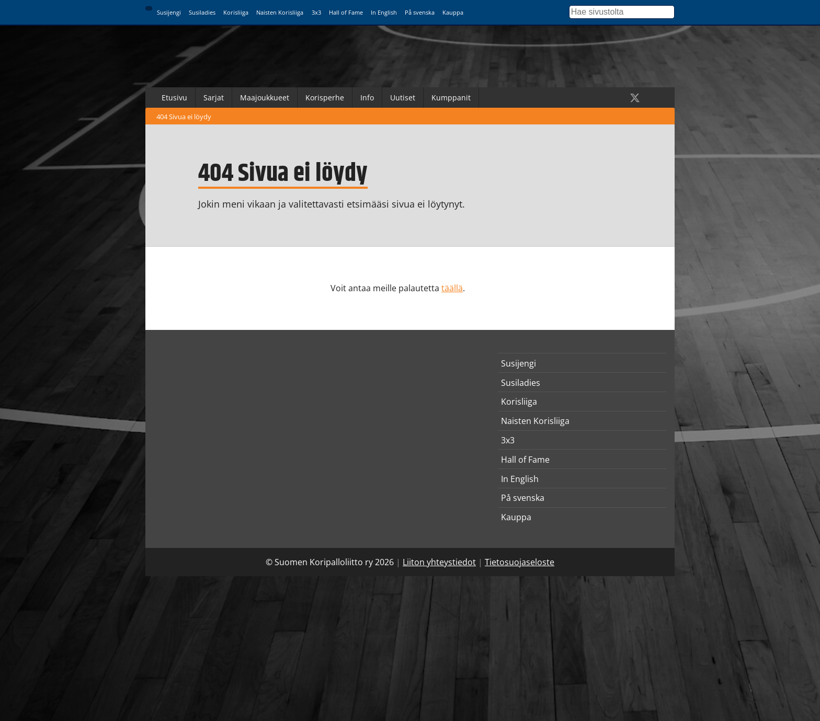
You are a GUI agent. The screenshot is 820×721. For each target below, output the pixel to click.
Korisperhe (324, 97)
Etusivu (174, 97)
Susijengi (169, 12)
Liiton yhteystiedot (439, 562)
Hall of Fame (346, 12)
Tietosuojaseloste (519, 562)
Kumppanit (451, 97)
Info (367, 97)
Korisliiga (235, 12)
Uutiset (402, 97)
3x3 (316, 12)
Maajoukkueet (264, 97)
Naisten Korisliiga (279, 12)
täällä (452, 288)
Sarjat (213, 97)
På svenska (420, 12)
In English (384, 12)
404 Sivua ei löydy (183, 116)
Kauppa (452, 12)
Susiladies (202, 12)
